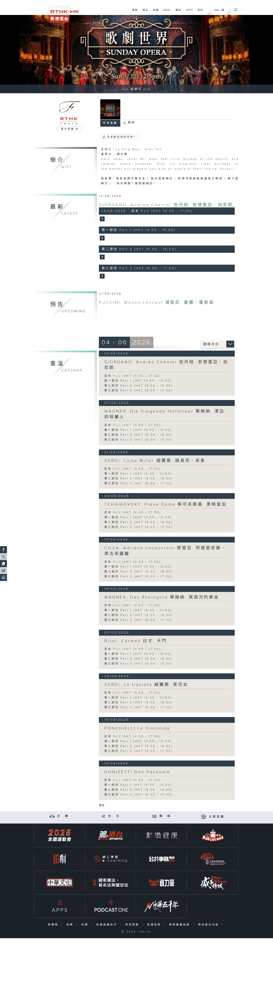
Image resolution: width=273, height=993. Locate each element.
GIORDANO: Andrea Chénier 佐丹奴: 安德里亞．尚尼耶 (166, 205)
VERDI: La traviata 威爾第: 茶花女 (146, 684)
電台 (144, 12)
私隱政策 (155, 924)
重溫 (177, 12)
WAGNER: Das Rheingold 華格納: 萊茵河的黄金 (161, 597)
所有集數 (110, 123)
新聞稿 (54, 924)
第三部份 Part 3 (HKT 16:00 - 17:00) (138, 390)
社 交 (114, 816)
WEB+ (166, 12)
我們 (199, 12)
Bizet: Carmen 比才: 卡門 (135, 641)
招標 (85, 924)
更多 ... (103, 805)
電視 (134, 12)
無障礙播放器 (180, 924)
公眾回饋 (217, 816)
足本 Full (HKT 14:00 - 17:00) (132, 605)
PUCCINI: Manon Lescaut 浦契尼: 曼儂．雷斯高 (156, 302)
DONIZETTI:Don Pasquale (137, 772)
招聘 (70, 924)
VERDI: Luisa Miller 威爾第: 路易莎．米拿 (154, 460)
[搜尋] (235, 9)
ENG (216, 10)
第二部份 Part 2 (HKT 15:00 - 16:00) (138, 385)
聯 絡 (165, 816)
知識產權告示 (107, 924)
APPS (188, 12)
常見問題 (133, 924)
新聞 (154, 12)
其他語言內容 (209, 924)
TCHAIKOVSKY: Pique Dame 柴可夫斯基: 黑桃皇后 (165, 504)
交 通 (63, 816)
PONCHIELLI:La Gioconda (137, 728)
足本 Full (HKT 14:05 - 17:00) (132, 376)
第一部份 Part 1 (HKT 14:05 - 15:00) (138, 380)
